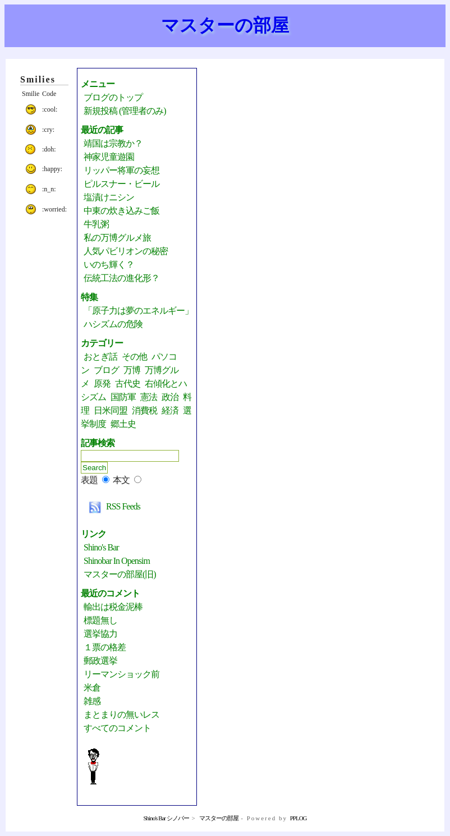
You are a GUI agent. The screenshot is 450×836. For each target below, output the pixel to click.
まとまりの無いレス (121, 714)
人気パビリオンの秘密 (126, 251)
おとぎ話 (100, 356)
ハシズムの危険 (113, 324)
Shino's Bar (101, 547)
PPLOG (298, 818)
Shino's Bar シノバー (166, 818)
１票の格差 (105, 647)
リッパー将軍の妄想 (121, 170)
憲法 (148, 397)
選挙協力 (100, 634)
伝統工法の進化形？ (121, 278)
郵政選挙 (100, 660)
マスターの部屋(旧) (120, 574)
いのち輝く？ (109, 264)
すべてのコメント (117, 728)
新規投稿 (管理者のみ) (125, 111)
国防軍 (123, 397)
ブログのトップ (113, 97)
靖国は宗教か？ (113, 143)
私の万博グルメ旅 (117, 237)
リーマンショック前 (121, 674)
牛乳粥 (96, 224)
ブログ (106, 370)
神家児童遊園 (109, 157)
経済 (170, 410)
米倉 (92, 687)
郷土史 (123, 424)
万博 (131, 370)
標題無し (100, 620)
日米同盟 (110, 410)
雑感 (92, 701)
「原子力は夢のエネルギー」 (138, 310)
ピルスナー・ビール (121, 184)
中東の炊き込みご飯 (121, 210)
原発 (102, 383)
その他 (134, 356)
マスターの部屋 (225, 25)
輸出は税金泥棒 (113, 607)
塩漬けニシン (109, 197)
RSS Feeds (112, 506)
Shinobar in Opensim (117, 561)
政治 (170, 397)
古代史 (127, 383)
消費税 (144, 410)
